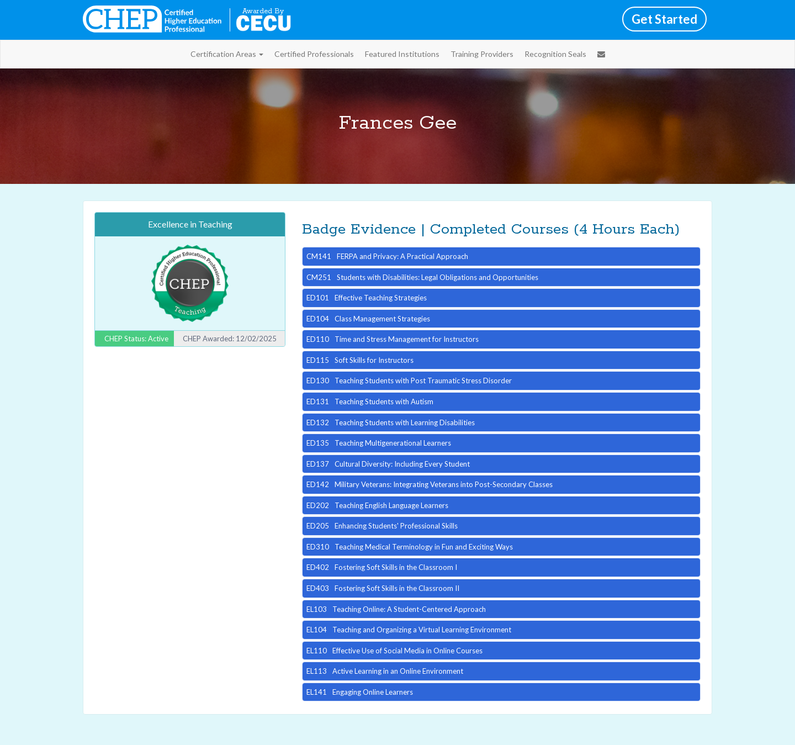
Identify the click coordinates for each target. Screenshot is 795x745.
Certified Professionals (314, 54)
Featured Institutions (402, 54)
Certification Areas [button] (226, 54)
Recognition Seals (555, 54)
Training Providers (482, 54)
